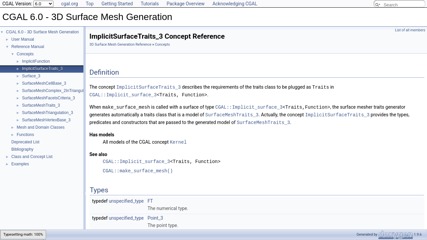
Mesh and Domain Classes (40, 127)
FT (150, 199)
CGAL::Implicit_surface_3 (123, 94)
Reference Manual (27, 46)
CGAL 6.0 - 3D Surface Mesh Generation (42, 32)
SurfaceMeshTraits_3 (41, 105)
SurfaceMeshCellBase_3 (44, 83)
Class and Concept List (31, 156)
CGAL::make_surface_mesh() (138, 169)
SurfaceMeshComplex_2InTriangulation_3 (59, 90)
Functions (25, 134)
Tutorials (150, 3)
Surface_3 (31, 76)
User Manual (22, 39)
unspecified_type (126, 199)
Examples (20, 164)
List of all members (410, 30)
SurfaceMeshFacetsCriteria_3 (48, 98)
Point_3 (155, 216)
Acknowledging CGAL (234, 3)
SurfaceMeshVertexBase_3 (46, 120)
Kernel (178, 140)
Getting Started (117, 3)
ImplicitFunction (36, 61)
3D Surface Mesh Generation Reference (120, 44)
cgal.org (69, 3)
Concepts (25, 54)
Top (90, 3)
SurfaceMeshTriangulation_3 (47, 112)
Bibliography (22, 149)
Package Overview (185, 3)
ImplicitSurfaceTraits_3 (42, 68)
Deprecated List (25, 142)
